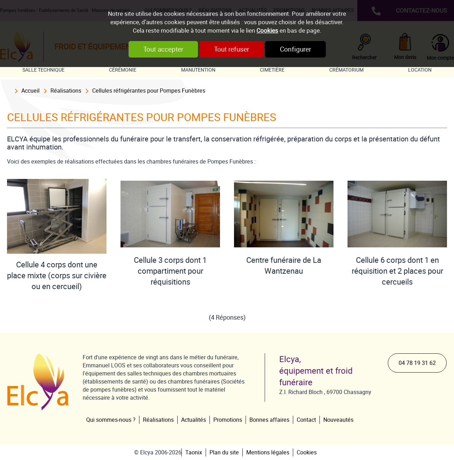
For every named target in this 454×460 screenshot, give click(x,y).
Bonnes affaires (269, 420)
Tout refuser (231, 49)
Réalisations (65, 91)
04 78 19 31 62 (417, 363)
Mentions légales (267, 452)
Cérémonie (122, 69)
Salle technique (43, 69)
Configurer (295, 49)
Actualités (193, 420)
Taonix (193, 452)
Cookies (267, 30)
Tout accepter (163, 49)
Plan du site (224, 452)
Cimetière (272, 69)
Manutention (198, 69)
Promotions (227, 420)
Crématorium (346, 69)
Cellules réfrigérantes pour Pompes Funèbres (148, 91)
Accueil (30, 91)
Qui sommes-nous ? (111, 420)
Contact (306, 420)
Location (420, 69)
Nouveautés (338, 420)
